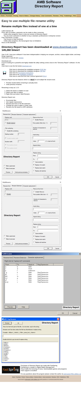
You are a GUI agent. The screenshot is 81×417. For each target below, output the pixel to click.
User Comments (46, 16)
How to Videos (24, 16)
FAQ (61, 16)
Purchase (9, 16)
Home (3, 16)
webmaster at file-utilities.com (32, 379)
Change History (35, 16)
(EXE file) (43, 69)
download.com (27, 66)
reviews (20, 58)
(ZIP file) (42, 71)
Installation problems (26, 74)
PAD (74, 16)
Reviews (56, 16)
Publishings (68, 16)
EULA (44, 76)
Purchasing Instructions (25, 73)
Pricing (15, 16)
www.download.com (65, 46)
